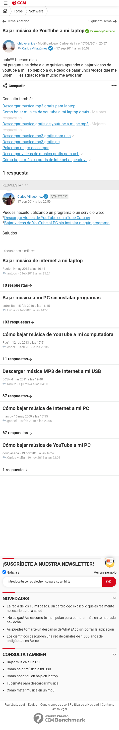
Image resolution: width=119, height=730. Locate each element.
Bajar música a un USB (24, 662)
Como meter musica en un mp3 (31, 690)
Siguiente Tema (100, 21)
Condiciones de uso (53, 704)
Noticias (10, 572)
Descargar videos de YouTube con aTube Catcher (47, 217)
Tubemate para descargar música (33, 683)
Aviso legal (59, 709)
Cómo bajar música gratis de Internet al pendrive (44, 159)
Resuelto (96, 31)
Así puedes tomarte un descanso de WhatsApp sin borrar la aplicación (60, 629)
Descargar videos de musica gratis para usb (40, 153)
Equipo (32, 704)
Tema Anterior (18, 21)
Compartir (17, 86)
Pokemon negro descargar (25, 147)
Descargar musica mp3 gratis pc (31, 141)
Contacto (108, 704)
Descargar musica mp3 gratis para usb (36, 136)
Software (36, 11)
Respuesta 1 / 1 (15, 185)
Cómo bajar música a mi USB (29, 669)
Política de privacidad (84, 704)
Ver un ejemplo (105, 572)
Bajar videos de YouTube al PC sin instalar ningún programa (57, 223)
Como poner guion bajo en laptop (32, 676)
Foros (18, 11)
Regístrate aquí (15, 704)
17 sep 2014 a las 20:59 (72, 48)
